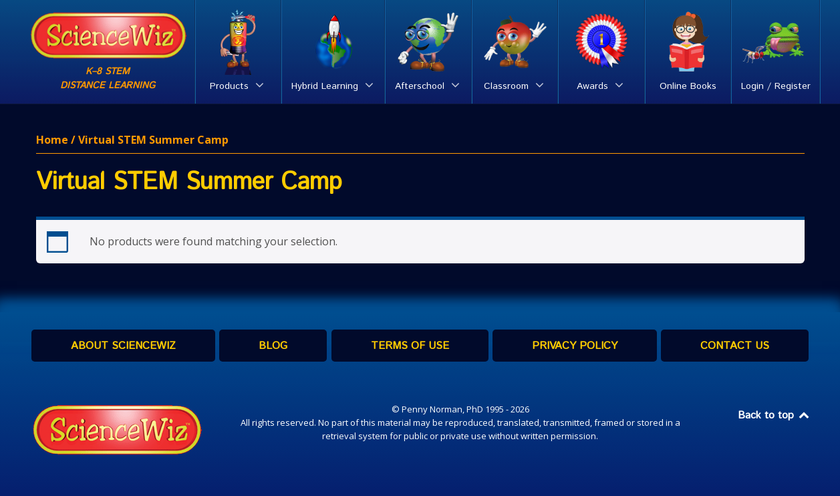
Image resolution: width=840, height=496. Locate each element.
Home (52, 139)
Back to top (774, 415)
